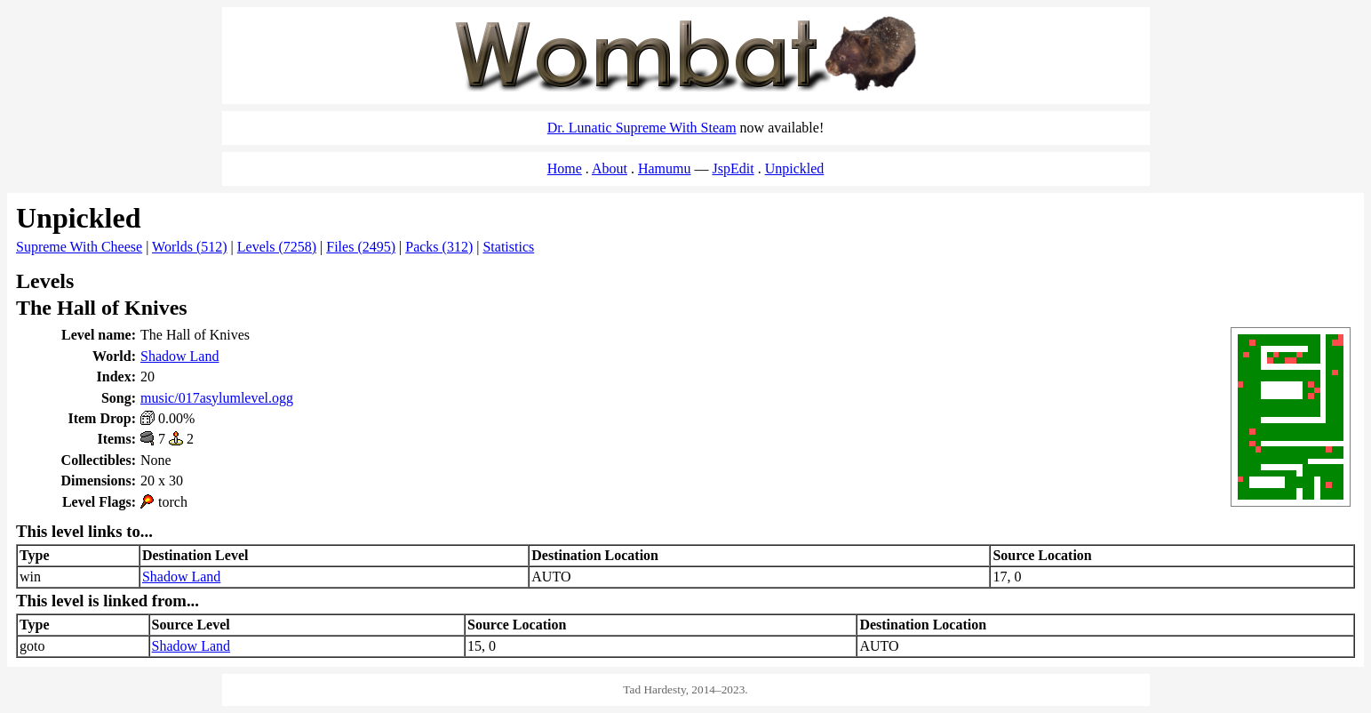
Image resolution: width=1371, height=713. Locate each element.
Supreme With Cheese (79, 246)
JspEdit (733, 168)
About (609, 168)
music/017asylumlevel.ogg (216, 397)
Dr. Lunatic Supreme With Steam (642, 127)
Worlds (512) (189, 246)
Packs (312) (439, 246)
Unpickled (795, 168)
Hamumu (664, 168)
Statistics (508, 246)
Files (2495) (360, 246)
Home (564, 168)
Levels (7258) (276, 246)
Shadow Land (179, 356)
